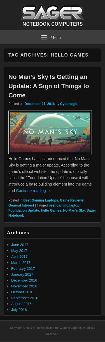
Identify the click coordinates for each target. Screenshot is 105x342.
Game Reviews (72, 200)
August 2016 (21, 304)
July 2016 (19, 310)
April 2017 (19, 256)
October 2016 (22, 292)
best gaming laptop (64, 205)
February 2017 (23, 268)
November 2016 (24, 286)
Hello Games (51, 210)
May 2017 (19, 251)
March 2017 (21, 263)
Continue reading (33, 190)
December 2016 (24, 280)
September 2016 (24, 298)
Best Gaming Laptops (40, 200)
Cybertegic (69, 104)
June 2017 (19, 245)
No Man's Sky (74, 210)
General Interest (21, 205)
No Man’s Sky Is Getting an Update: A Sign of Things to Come (48, 86)
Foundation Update (23, 210)
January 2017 (22, 274)
